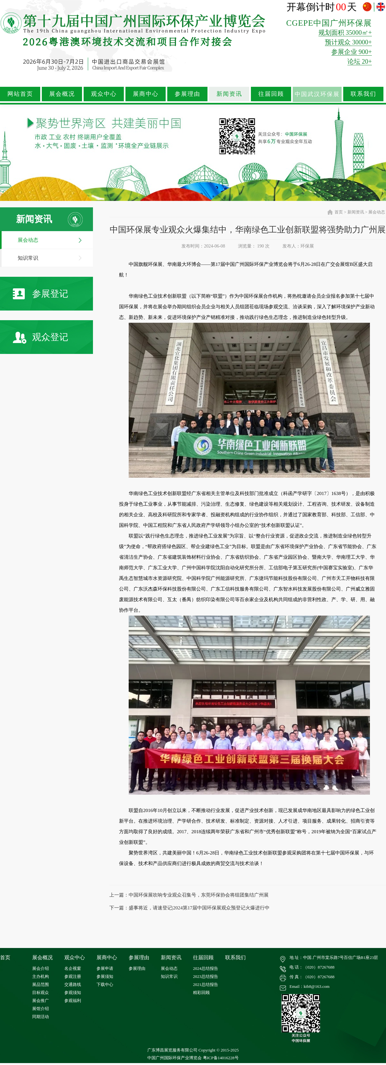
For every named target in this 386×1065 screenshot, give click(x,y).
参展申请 (104, 968)
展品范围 (40, 984)
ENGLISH (380, 7)
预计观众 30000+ (348, 42)
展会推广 (40, 1000)
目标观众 (40, 992)
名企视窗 (72, 968)
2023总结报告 (205, 976)
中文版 (368, 7)
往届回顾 (271, 94)
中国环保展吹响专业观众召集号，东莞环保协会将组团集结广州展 (199, 895)
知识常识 (28, 258)
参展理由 (187, 94)
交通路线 (72, 984)
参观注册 (72, 976)
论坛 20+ (359, 61)
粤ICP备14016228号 (221, 1057)
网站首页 (20, 94)
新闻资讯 (229, 94)
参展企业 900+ (351, 51)
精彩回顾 (201, 992)
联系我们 (363, 94)
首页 (339, 212)
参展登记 (40, 293)
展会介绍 (40, 968)
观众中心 (104, 94)
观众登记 (40, 338)
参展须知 (104, 976)
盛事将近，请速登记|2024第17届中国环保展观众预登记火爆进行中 (199, 907)
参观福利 (72, 1000)
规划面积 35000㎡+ (345, 32)
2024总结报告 (205, 968)
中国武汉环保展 (317, 94)
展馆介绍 (40, 1008)
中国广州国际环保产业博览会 (174, 1057)
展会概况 (62, 94)
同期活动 (40, 1016)
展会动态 (28, 240)
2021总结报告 (205, 984)
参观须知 (72, 992)
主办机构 (40, 976)
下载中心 (104, 984)
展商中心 (146, 94)
